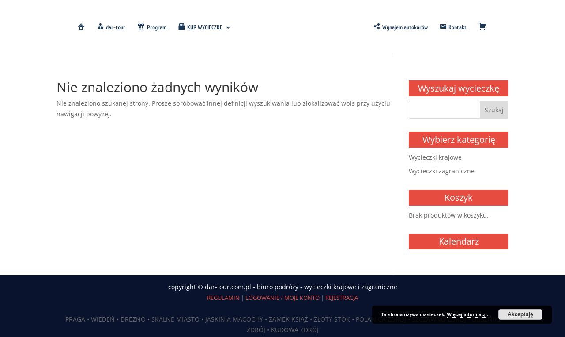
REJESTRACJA (341, 298)
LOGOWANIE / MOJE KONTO (282, 298)
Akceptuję (520, 314)
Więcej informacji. (467, 314)
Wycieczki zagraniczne (442, 171)
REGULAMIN (223, 298)
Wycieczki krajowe (435, 157)
